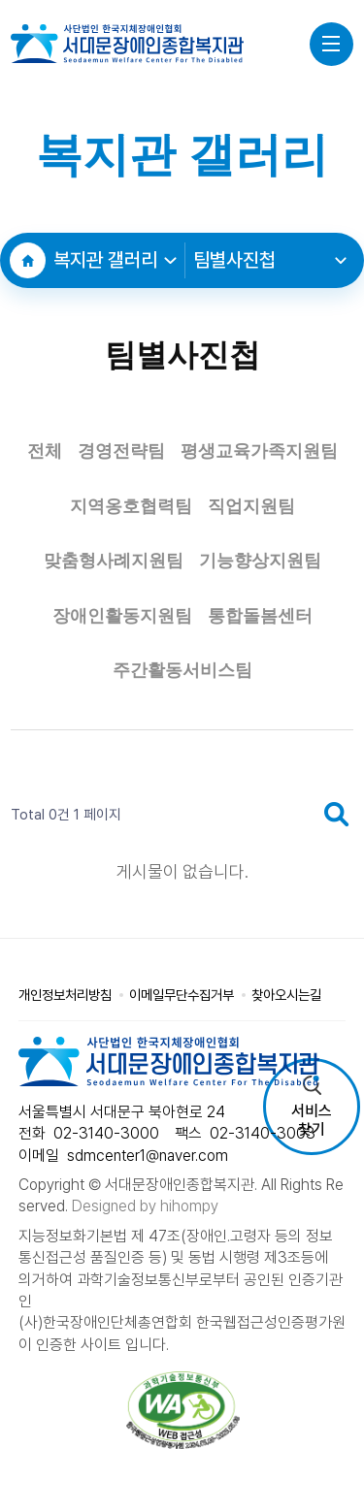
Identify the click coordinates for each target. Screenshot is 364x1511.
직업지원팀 (251, 506)
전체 (44, 451)
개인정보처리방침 (65, 994)
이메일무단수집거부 (181, 994)
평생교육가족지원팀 (259, 451)
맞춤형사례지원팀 (113, 560)
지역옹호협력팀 (131, 506)
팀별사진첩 (270, 260)
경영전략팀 (121, 451)
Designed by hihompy (145, 1206)
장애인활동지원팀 (122, 616)
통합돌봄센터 (260, 616)
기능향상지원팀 (260, 560)
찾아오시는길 (286, 994)
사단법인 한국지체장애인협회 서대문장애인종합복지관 (127, 43)
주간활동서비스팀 (182, 670)
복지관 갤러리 (114, 260)
